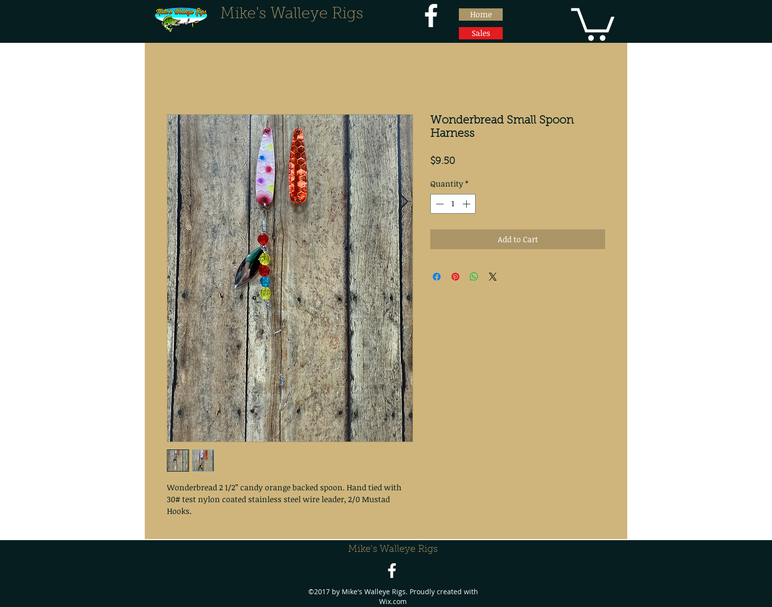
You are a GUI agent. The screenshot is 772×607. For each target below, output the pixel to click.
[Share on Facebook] (437, 277)
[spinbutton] (453, 203)
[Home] (481, 14)
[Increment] (467, 203)
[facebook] (431, 15)
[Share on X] (493, 277)
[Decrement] (439, 203)
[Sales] (481, 33)
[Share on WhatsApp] (474, 277)
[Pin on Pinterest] (455, 277)
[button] (592, 22)
